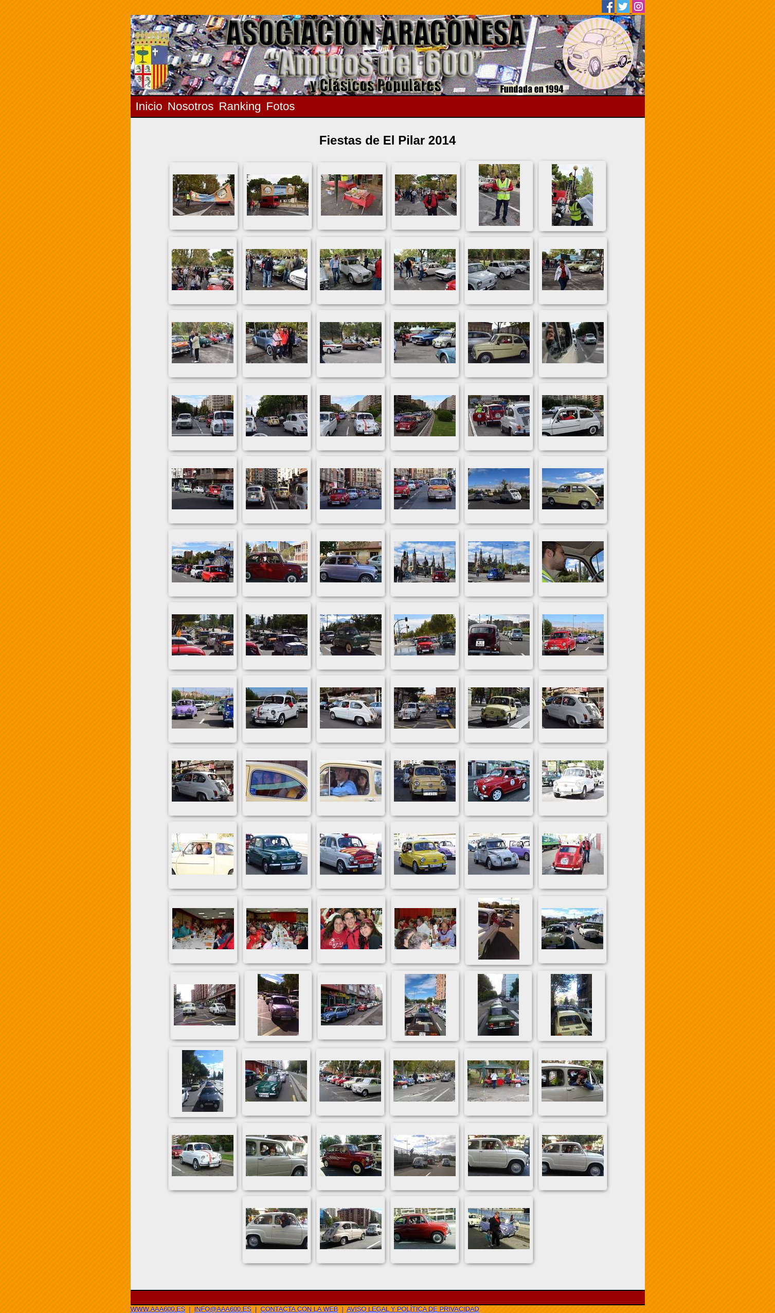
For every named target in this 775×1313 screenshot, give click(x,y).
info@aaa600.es (222, 1309)
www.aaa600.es (158, 1309)
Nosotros (191, 106)
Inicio (149, 106)
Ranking (240, 106)
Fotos (280, 106)
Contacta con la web (299, 1309)
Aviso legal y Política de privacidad (413, 1309)
